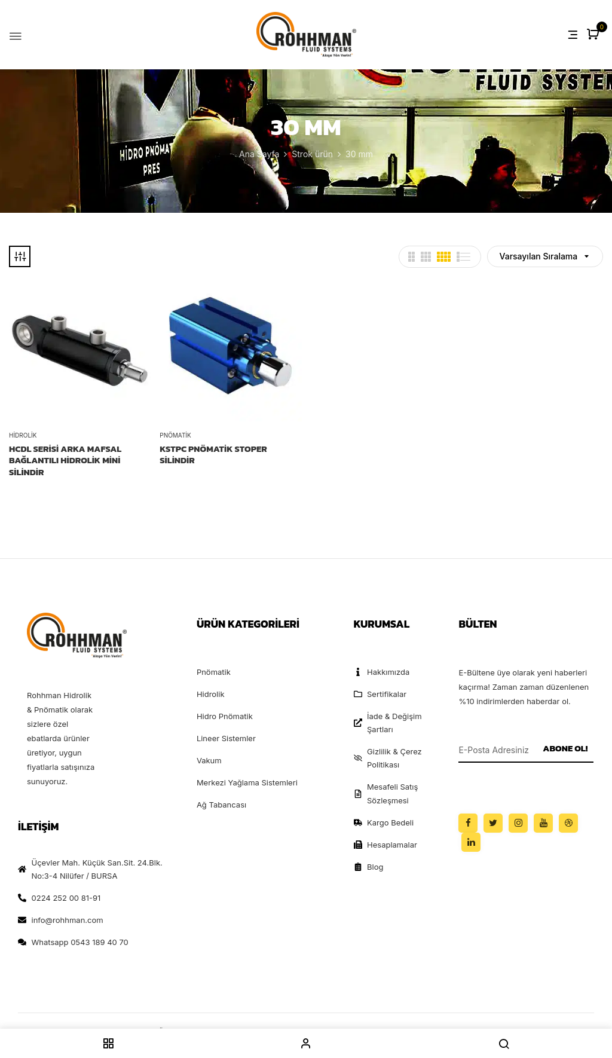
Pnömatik (175, 435)
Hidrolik (22, 435)
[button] (594, 35)
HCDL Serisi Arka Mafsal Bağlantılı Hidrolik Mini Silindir (65, 460)
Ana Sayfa (259, 154)
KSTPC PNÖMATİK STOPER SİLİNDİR (213, 454)
